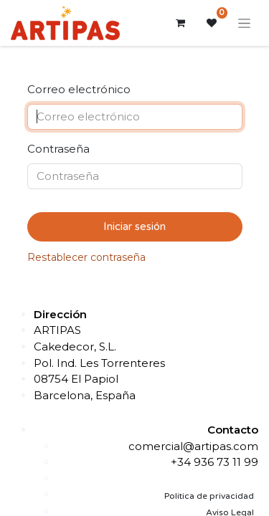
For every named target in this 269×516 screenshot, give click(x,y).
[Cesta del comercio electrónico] (180, 23)
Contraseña (58, 149)
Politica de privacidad (209, 496)
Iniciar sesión (134, 226)
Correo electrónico (79, 89)
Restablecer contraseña (86, 257)
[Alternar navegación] (244, 23)
